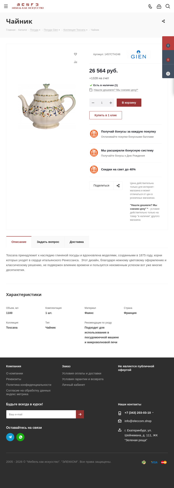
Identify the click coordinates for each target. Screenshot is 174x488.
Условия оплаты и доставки (81, 373)
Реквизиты (13, 379)
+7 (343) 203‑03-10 (138, 412)
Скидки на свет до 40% (118, 169)
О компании (14, 373)
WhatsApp (20, 437)
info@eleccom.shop (138, 421)
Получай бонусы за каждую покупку (128, 131)
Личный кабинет (73, 384)
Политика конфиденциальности (28, 384)
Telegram (10, 437)
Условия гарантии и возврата (82, 379)
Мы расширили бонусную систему (127, 150)
